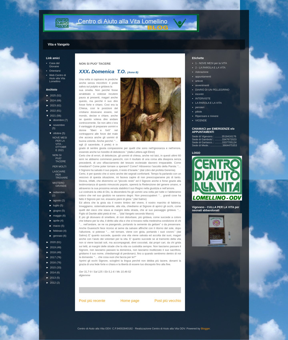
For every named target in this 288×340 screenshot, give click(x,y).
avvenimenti (202, 85)
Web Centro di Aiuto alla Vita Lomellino (57, 78)
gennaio (58, 235)
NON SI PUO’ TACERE (59, 158)
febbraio (58, 230)
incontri (199, 94)
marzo (57, 225)
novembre (59, 125)
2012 (53, 282)
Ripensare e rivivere (206, 116)
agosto (57, 200)
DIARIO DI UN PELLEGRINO (212, 89)
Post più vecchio (168, 301)
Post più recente (92, 301)
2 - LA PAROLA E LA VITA (210, 67)
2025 (53, 95)
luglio (56, 205)
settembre (59, 192)
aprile (56, 220)
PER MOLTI (59, 166)
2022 (53, 110)
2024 (53, 100)
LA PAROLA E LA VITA (208, 102)
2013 (53, 277)
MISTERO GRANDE (59, 184)
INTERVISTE (202, 98)
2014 (53, 272)
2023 (53, 105)
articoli (199, 80)
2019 (53, 247)
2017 (53, 257)
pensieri (199, 107)
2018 (53, 252)
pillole (198, 111)
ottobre (57, 133)
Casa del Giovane (54, 65)
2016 (53, 262)
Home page (129, 301)
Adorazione (201, 71)
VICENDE (201, 120)
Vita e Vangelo (58, 44)
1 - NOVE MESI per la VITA (211, 63)
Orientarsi (54, 70)
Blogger (205, 328)
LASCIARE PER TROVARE (60, 174)
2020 (53, 242)
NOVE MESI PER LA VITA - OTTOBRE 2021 (59, 143)
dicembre (59, 120)
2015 (53, 267)
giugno (57, 210)
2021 (53, 115)
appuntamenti (203, 76)
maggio (57, 215)
